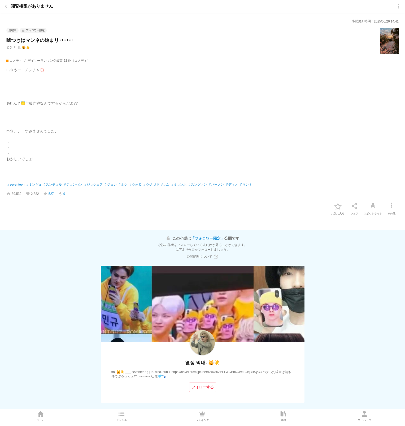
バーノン (216, 185)
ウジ (147, 185)
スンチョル (53, 185)
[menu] (398, 6)
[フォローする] (202, 387)
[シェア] (354, 206)
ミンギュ (34, 185)
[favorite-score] (48, 193)
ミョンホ (178, 185)
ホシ (123, 185)
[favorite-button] (338, 206)
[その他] (391, 206)
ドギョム (161, 185)
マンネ (246, 185)
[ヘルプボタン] (216, 256)
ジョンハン (73, 185)
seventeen (15, 185)
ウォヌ (135, 185)
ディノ (232, 185)
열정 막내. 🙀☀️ (18, 47)
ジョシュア (93, 185)
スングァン (198, 185)
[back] (6, 6)
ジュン (111, 185)
